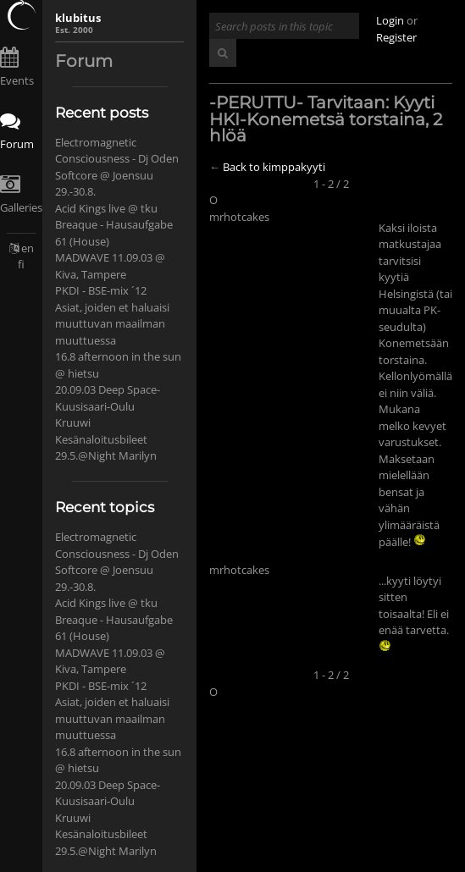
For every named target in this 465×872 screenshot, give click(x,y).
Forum (17, 144)
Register (396, 37)
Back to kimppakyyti (274, 166)
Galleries (21, 207)
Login (390, 20)
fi (21, 264)
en (27, 248)
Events (17, 80)
